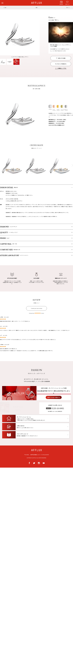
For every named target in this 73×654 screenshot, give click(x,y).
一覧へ (36, 7)
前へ (6, 7)
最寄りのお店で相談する (60, 397)
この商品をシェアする (61, 68)
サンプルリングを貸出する (60, 64)
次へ (67, 7)
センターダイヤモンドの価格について (56, 125)
